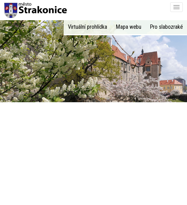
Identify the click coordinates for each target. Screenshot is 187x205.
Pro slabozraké (166, 27)
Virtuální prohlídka (87, 27)
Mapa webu (128, 27)
